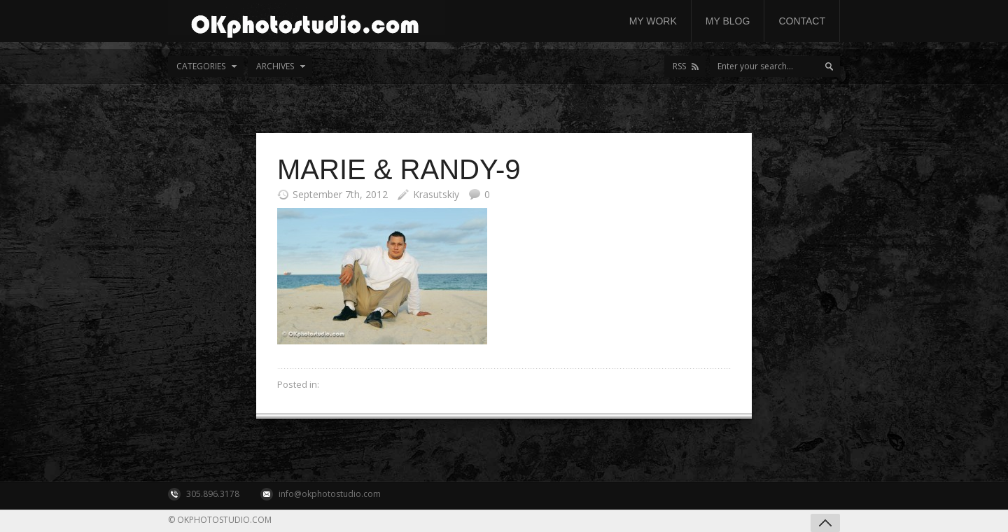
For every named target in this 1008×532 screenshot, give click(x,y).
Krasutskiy (436, 194)
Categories (200, 66)
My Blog (728, 21)
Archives (275, 66)
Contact (801, 21)
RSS (679, 66)
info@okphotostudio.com (330, 494)
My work (653, 21)
